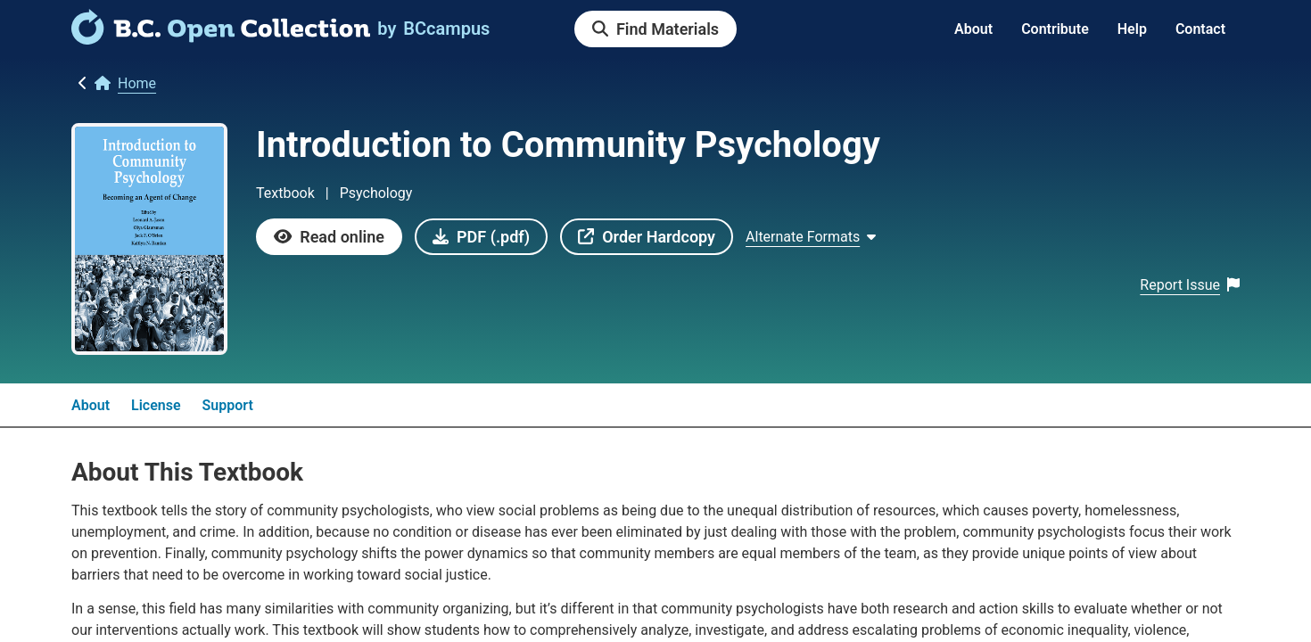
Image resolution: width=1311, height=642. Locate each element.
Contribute (1055, 29)
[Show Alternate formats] (811, 237)
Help (1132, 29)
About (973, 29)
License (156, 405)
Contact (1200, 29)
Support (227, 405)
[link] (220, 38)
